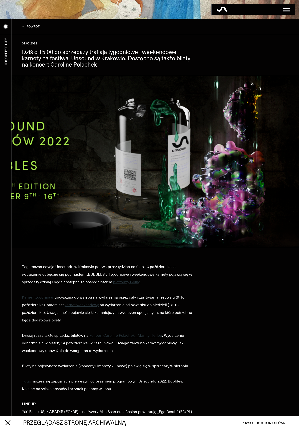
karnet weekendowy (82, 305)
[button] (286, 9)
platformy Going (126, 282)
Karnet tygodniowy (38, 297)
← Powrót (31, 26)
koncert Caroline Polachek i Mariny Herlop (125, 335)
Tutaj (26, 381)
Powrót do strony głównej (265, 423)
